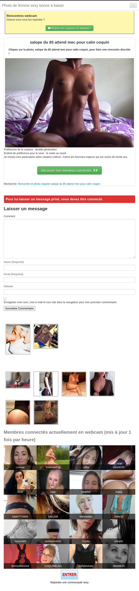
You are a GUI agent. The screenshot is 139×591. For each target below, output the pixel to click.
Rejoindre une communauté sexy (69, 582)
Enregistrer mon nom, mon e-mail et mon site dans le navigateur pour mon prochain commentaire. (60, 302)
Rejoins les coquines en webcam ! (69, 28)
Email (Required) (13, 274)
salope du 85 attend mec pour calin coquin (75, 183)
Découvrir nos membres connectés (69, 170)
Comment (9, 216)
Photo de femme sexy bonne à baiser (33, 5)
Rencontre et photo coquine (34, 183)
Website (8, 286)
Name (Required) (14, 262)
